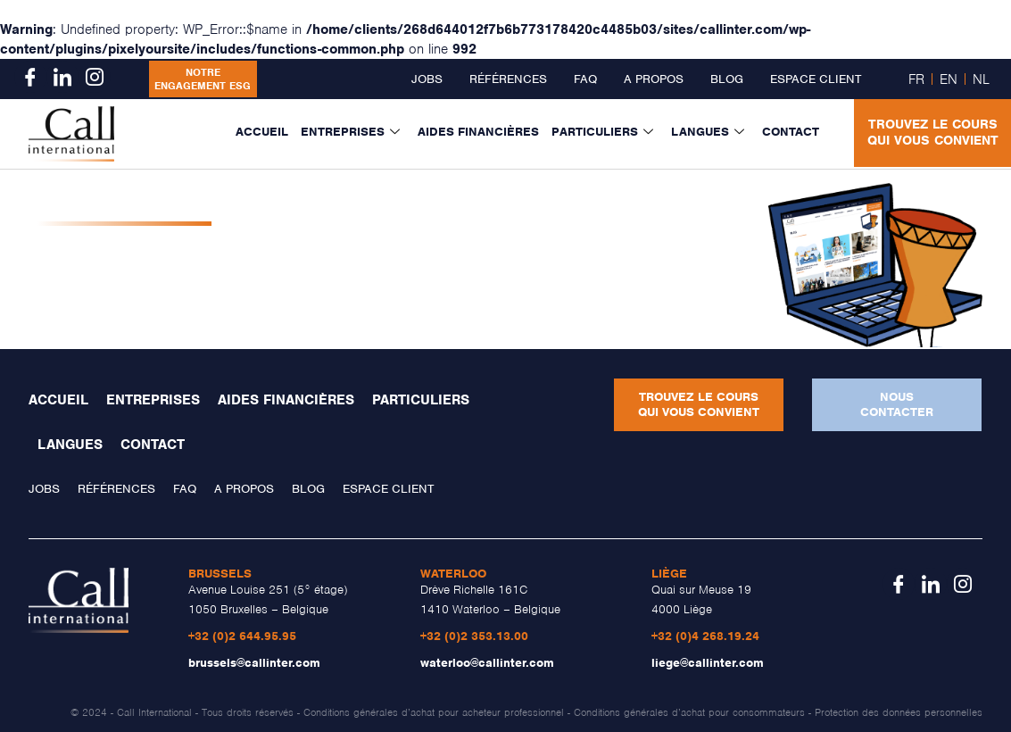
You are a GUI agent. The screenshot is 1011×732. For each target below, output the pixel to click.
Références (508, 79)
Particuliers (602, 132)
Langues (707, 132)
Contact (790, 131)
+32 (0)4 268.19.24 (705, 636)
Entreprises (350, 132)
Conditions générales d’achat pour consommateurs (689, 712)
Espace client (815, 79)
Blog (726, 79)
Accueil (262, 131)
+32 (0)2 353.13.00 (474, 636)
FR (916, 79)
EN (948, 79)
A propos (654, 79)
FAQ (585, 79)
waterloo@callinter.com (487, 662)
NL (981, 79)
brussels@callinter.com (254, 662)
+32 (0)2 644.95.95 (242, 636)
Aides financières (478, 131)
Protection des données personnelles (898, 712)
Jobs (427, 79)
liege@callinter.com (707, 662)
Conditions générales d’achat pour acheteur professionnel (433, 712)
